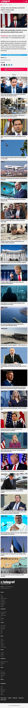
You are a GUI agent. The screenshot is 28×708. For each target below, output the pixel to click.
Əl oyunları (2, 675)
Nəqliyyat (2, 618)
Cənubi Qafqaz (3, 647)
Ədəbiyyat (2, 663)
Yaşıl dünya (3, 628)
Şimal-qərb (2, 691)
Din (1, 633)
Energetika (2, 613)
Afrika (2, 639)
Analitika (2, 606)
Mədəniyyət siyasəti (4, 661)
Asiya (2, 642)
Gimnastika (3, 672)
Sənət (2, 664)
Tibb (1, 630)
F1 (1, 670)
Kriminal (2, 654)
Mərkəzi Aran (3, 689)
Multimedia (15, 697)
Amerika (2, 640)
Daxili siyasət (3, 603)
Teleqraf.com (4, 36)
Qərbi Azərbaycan (4, 598)
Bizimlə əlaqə (3, 699)
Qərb (1, 688)
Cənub (2, 686)
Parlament (2, 600)
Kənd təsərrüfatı (3, 612)
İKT (1, 616)
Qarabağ (2, 604)
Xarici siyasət (3, 601)
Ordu (1, 595)
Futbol (2, 676)
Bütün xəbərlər (4, 697)
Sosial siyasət (3, 625)
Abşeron (2, 694)
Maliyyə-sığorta (3, 615)
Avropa (2, 645)
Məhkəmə (2, 652)
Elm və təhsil (3, 627)
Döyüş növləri (3, 673)
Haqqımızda (21, 697)
